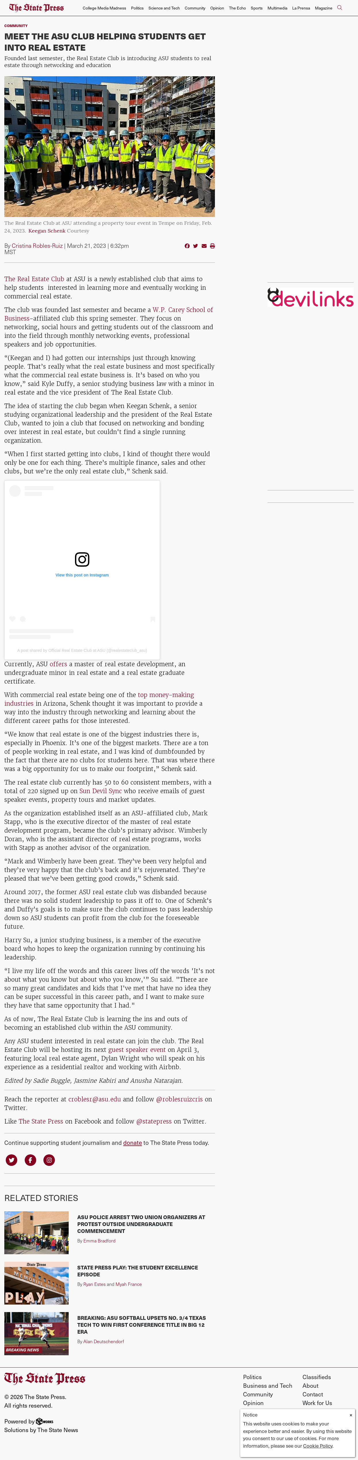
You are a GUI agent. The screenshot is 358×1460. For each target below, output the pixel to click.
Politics (137, 8)
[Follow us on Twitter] (11, 1159)
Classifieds (317, 1377)
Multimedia (277, 8)
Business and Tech (267, 1385)
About (310, 1385)
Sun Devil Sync (101, 791)
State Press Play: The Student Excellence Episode (137, 1271)
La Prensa (301, 8)
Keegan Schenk (47, 231)
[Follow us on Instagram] (49, 1159)
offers (57, 664)
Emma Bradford (99, 1241)
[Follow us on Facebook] (30, 1159)
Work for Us (317, 1403)
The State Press (41, 1121)
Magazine (323, 8)
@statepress (154, 1121)
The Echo (237, 8)
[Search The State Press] (339, 8)
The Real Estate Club (34, 279)
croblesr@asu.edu (94, 1099)
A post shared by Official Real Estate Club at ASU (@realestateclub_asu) (82, 650)
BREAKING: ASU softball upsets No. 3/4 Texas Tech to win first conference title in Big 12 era (141, 1324)
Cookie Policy (317, 1445)
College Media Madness (104, 8)
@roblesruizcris (180, 1099)
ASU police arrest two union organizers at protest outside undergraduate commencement (141, 1223)
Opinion (217, 8)
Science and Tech (164, 8)
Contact (313, 1394)
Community (195, 8)
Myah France (129, 1284)
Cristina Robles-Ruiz (37, 245)
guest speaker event (137, 1049)
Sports (257, 8)
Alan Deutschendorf (103, 1341)
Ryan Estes (94, 1284)
